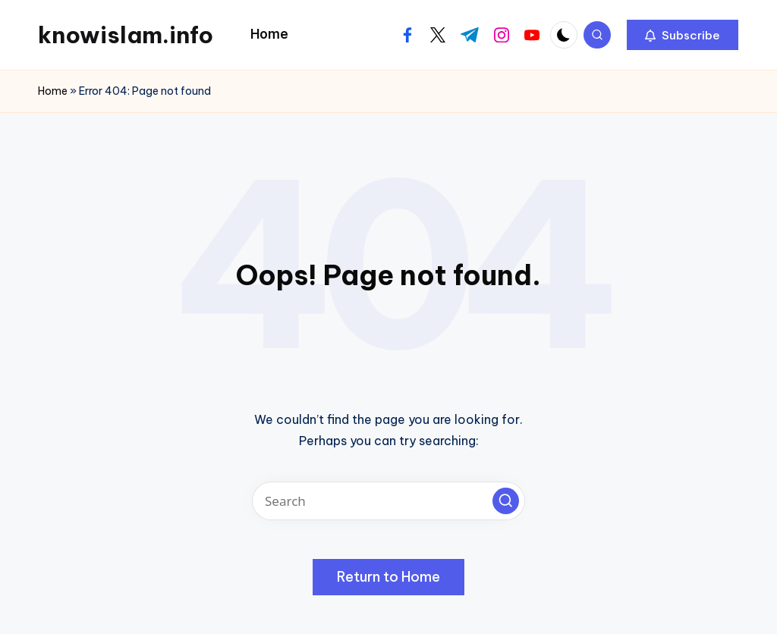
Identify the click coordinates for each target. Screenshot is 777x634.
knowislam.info (125, 34)
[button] (682, 35)
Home (53, 91)
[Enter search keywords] (388, 501)
